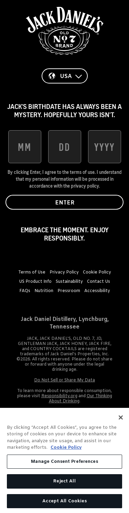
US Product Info (35, 282)
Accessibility (97, 291)
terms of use (82, 172)
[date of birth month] (24, 146)
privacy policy (85, 186)
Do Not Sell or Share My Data (64, 380)
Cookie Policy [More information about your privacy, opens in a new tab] (66, 450)
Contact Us (98, 282)
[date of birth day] (64, 146)
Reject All (64, 484)
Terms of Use (31, 272)
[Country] (65, 75)
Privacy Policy (64, 272)
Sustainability (69, 282)
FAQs (24, 291)
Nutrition (43, 291)
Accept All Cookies (64, 503)
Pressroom (68, 291)
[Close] (120, 419)
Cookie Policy (97, 272)
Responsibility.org (59, 396)
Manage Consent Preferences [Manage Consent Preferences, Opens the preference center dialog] (64, 464)
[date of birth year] (104, 146)
